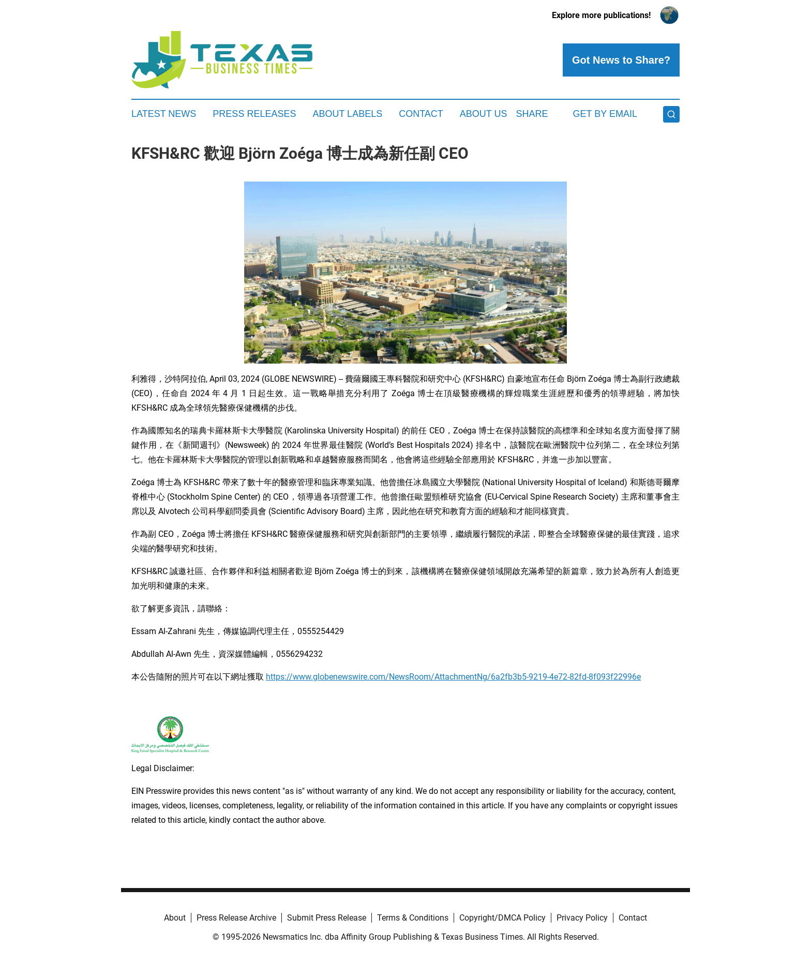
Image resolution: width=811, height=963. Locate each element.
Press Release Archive (236, 918)
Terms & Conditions (412, 918)
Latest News (163, 114)
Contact (421, 114)
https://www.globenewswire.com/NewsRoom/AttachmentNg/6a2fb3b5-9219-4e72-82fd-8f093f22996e (453, 677)
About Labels (347, 114)
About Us (483, 114)
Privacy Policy (582, 918)
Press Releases (254, 114)
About (175, 918)
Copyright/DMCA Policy (502, 918)
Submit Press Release (326, 918)
